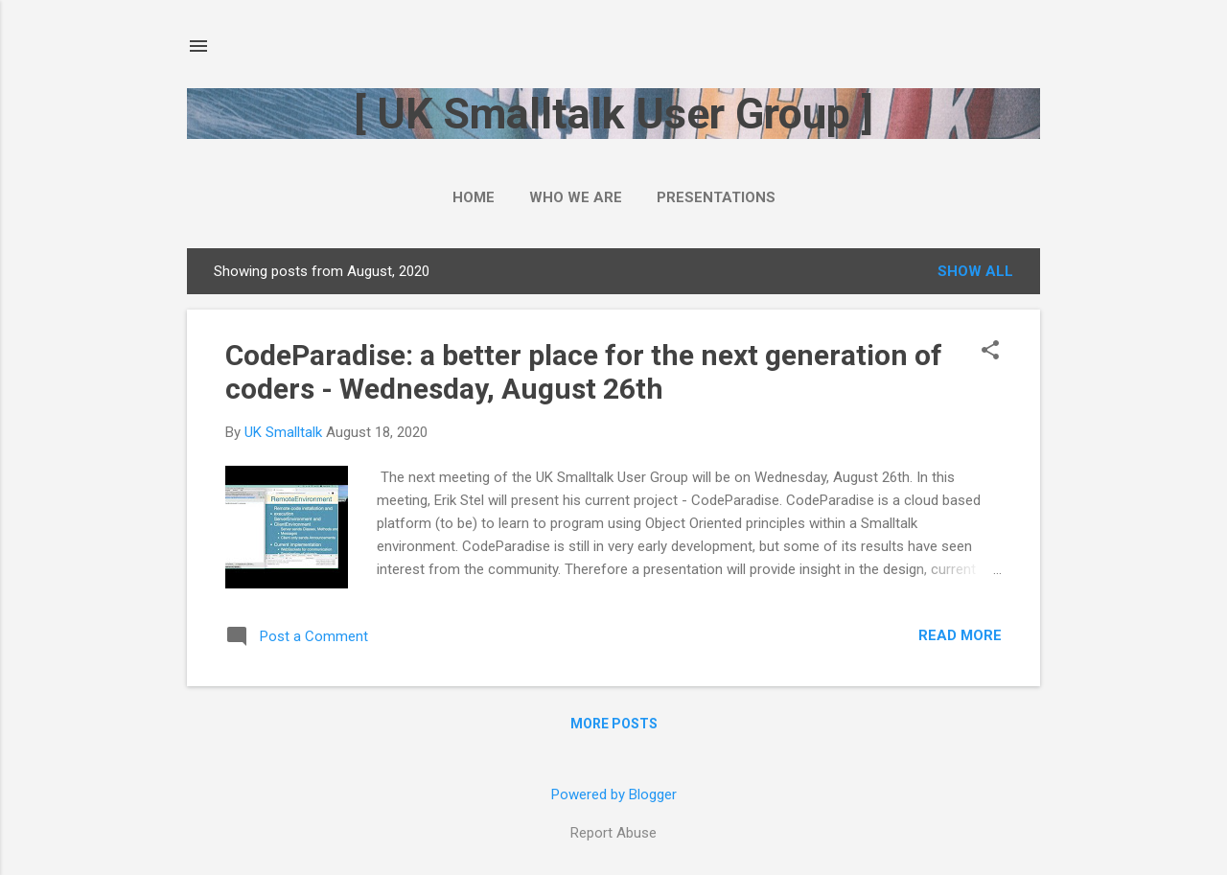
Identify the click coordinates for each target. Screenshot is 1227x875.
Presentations (716, 197)
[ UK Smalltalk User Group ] (613, 113)
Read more (960, 635)
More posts (614, 723)
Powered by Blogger (614, 794)
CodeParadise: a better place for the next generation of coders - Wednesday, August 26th (583, 371)
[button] (990, 351)
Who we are (575, 197)
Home (473, 197)
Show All (975, 271)
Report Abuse (613, 832)
